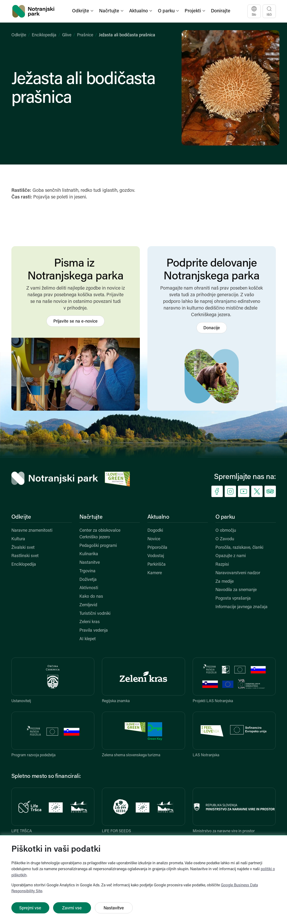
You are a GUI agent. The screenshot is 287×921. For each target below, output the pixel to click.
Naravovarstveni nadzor (237, 573)
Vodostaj (155, 556)
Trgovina (87, 571)
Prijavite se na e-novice (75, 321)
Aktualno (158, 517)
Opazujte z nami (230, 556)
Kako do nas (91, 596)
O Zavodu (224, 539)
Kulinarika (88, 554)
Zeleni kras (89, 622)
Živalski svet (23, 547)
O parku (225, 517)
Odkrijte (18, 35)
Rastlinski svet (25, 556)
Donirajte (220, 11)
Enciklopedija (44, 35)
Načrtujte (91, 517)
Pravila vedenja (93, 630)
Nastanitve (89, 562)
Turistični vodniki (94, 613)
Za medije (224, 581)
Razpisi (222, 564)
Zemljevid (88, 605)
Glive (66, 35)
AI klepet (87, 639)
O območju (225, 530)
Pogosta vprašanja (233, 598)
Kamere (154, 573)
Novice (153, 539)
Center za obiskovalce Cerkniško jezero (99, 534)
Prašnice (85, 35)
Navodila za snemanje (236, 590)
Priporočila (157, 547)
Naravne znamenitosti (31, 530)
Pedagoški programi (98, 546)
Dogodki (155, 530)
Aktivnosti (88, 588)
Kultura (18, 539)
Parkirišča (156, 564)
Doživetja (88, 580)
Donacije (211, 328)
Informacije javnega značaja (241, 607)
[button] (83, 11)
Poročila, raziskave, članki (239, 547)
